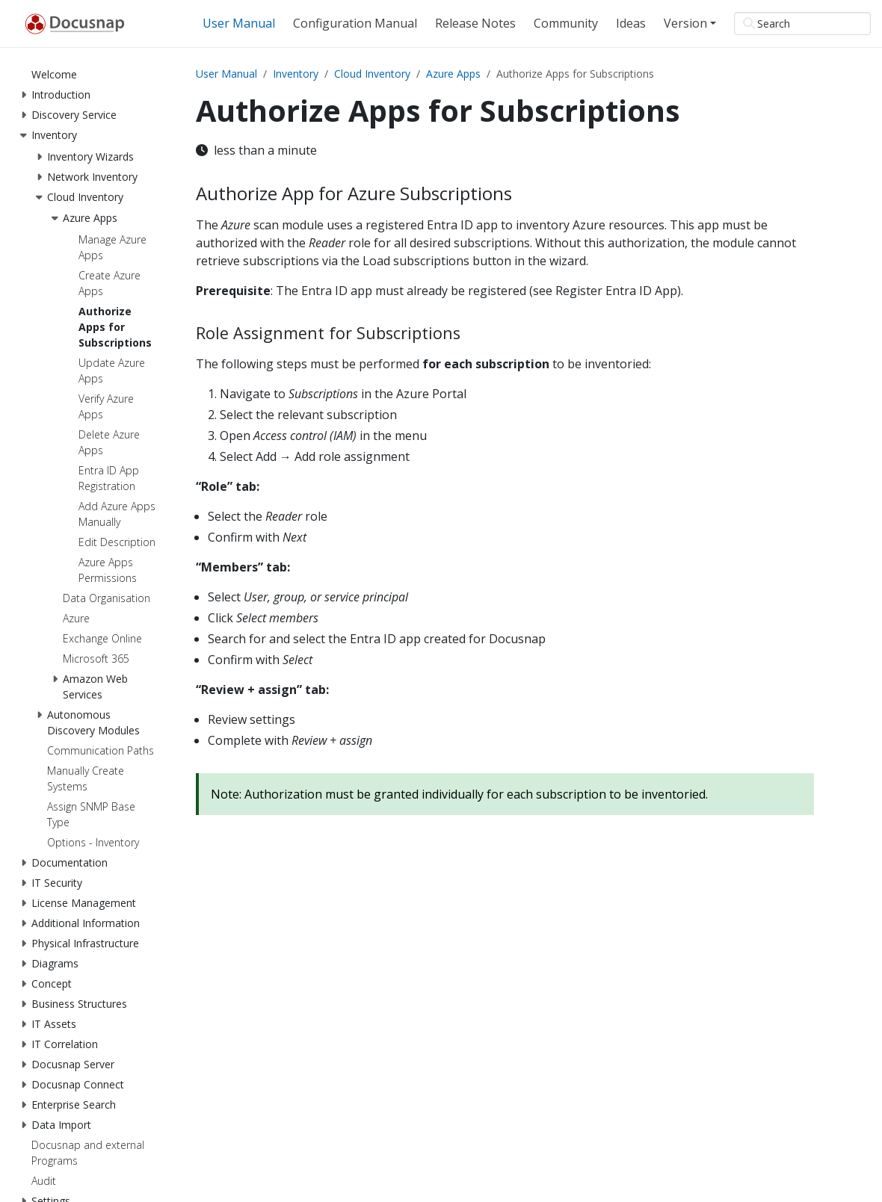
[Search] (802, 23)
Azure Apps (453, 73)
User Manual (226, 73)
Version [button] (685, 23)
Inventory (295, 73)
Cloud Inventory (372, 73)
